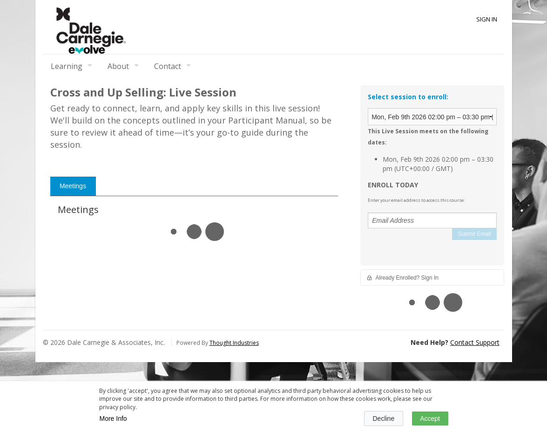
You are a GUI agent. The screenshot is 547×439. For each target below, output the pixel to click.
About (118, 66)
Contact (167, 66)
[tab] (73, 337)
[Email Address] (432, 220)
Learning (66, 66)
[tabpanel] (194, 375)
